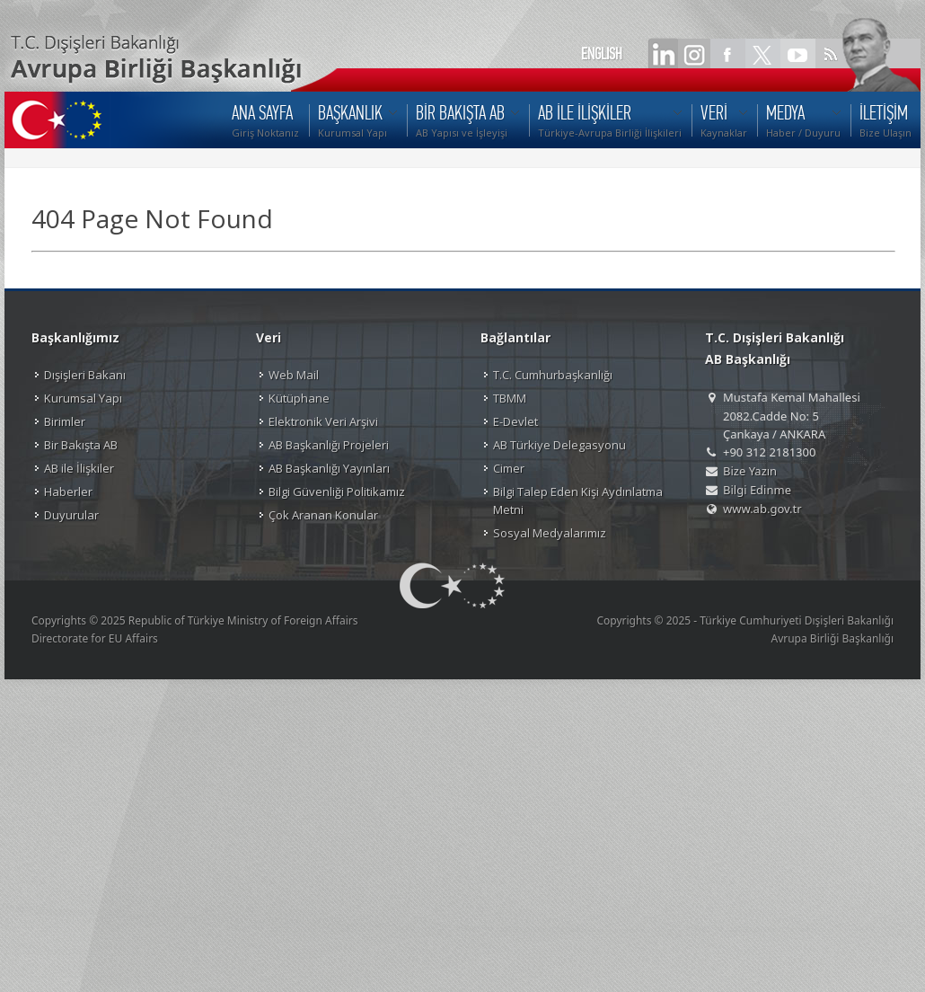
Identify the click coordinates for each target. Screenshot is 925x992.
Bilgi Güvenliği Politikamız (337, 491)
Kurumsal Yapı (83, 398)
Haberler (68, 491)
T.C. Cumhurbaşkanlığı (552, 375)
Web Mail (294, 375)
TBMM (509, 398)
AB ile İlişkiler (79, 468)
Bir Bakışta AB (81, 445)
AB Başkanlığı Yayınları (329, 468)
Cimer (508, 468)
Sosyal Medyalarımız (549, 533)
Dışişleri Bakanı (85, 375)
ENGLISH (601, 54)
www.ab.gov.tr (762, 508)
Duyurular (71, 515)
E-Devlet (515, 421)
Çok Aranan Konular (323, 515)
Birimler (64, 421)
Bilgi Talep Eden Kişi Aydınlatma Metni (578, 500)
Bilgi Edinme (757, 490)
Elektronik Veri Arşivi (323, 421)
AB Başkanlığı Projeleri (329, 445)
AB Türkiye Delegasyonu (559, 445)
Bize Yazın (750, 471)
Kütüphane (299, 398)
